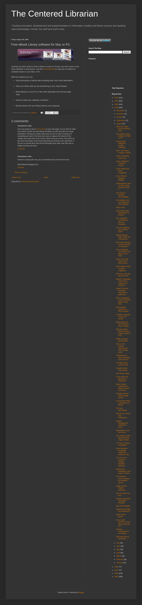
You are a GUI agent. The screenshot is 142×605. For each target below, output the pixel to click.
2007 (116, 570)
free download (49, 69)
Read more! (120, 207)
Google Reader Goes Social (121, 369)
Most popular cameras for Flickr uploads (122, 309)
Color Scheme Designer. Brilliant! (121, 178)
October (119, 117)
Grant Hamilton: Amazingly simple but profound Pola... (123, 451)
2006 (116, 573)
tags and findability (123, 506)
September (120, 120)
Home (46, 177)
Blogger (81, 592)
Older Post (75, 177)
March (119, 556)
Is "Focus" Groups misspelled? (123, 444)
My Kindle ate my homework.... (122, 538)
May (118, 549)
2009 (116, 108)
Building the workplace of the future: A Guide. (123, 471)
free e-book (41, 129)
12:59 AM (21, 149)
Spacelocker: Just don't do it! (122, 431)
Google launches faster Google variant (122, 396)
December (120, 111)
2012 (116, 98)
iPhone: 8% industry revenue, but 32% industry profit (122, 348)
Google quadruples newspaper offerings (123, 501)
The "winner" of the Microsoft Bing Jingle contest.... (123, 438)
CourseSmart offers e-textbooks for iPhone (123, 403)
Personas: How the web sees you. (123, 275)
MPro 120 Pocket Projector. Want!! (123, 152)
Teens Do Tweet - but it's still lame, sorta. (123, 129)
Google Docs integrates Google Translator (121, 144)
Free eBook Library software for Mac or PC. (123, 136)
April (118, 553)
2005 (116, 577)
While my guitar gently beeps (122, 340)
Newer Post (16, 177)
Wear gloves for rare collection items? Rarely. (122, 324)
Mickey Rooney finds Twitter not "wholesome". (123, 237)
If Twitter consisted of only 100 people (123, 317)
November (120, 114)
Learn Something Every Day (122, 157)
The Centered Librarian (54, 13)
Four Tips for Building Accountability (122, 195)
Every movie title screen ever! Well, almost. (122, 261)
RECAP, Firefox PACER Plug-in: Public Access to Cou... (123, 332)
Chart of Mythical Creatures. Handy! (122, 163)
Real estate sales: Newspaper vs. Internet (122, 213)
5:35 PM (21, 168)
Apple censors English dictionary (121, 488)
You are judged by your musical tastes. (122, 230)
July (118, 543)
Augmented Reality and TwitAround (123, 510)
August (119, 124)
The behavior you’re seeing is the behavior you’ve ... (123, 480)
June (118, 546)
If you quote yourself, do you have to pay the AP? (123, 523)
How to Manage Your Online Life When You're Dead (123, 253)
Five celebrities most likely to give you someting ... (122, 221)
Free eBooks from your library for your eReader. (122, 202)
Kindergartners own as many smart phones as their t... (123, 187)
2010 (116, 104)
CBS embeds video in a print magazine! (123, 268)
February (120, 559)
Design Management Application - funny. (122, 424)
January (119, 563)
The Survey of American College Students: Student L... (121, 462)
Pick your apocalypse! (121, 409)
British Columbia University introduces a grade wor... (122, 291)
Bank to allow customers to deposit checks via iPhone (122, 387)
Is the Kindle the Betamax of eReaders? (122, 379)
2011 (116, 101)
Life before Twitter (122, 374)
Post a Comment (21, 173)
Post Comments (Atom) (30, 182)
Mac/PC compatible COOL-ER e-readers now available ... (123, 282)
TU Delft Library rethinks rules (122, 364)
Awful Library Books (121, 516)
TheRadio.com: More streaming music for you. (123, 357)
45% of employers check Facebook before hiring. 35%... (123, 301)
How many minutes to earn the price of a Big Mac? (123, 244)
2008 (116, 567)
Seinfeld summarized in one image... (122, 531)
